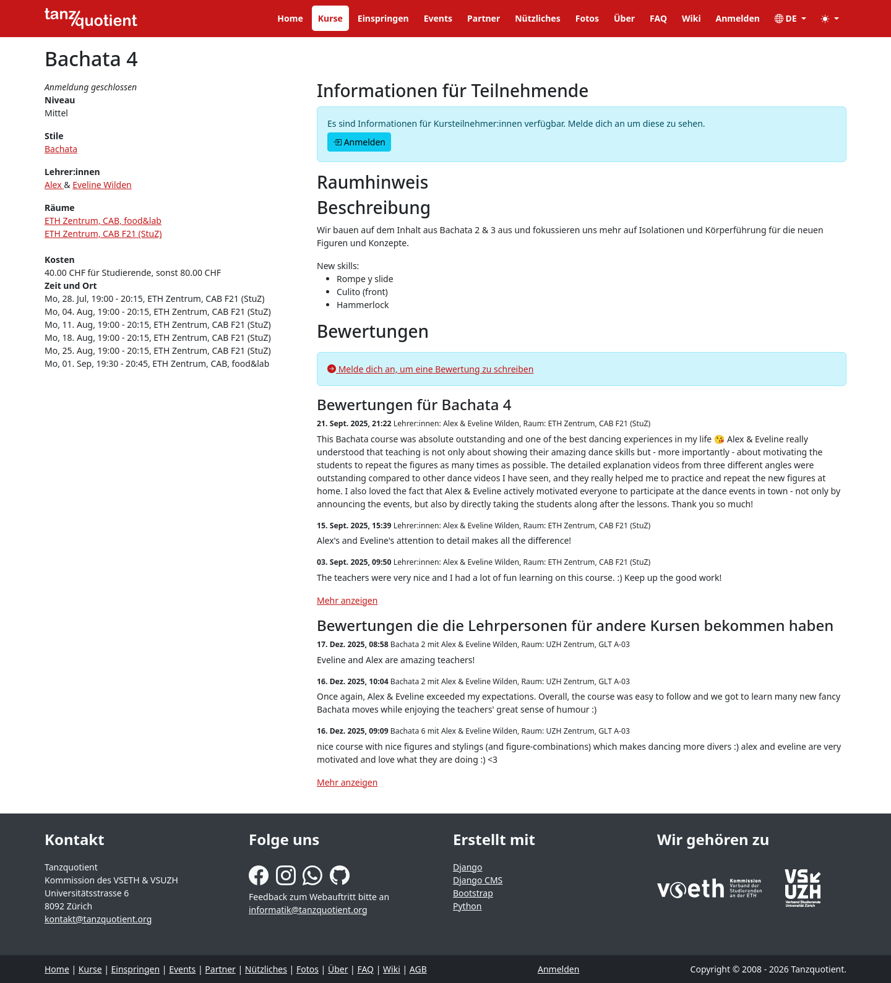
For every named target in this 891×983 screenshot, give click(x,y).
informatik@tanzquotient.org (308, 910)
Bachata (61, 149)
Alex (54, 185)
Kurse (330, 18)
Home (290, 18)
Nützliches (538, 18)
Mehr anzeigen (347, 600)
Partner (483, 18)
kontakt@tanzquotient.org (98, 919)
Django (467, 867)
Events (438, 18)
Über (624, 18)
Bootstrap (473, 893)
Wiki (691, 18)
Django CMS (477, 880)
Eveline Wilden (102, 185)
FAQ (658, 18)
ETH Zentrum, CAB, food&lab (103, 220)
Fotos (587, 18)
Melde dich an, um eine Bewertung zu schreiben (430, 369)
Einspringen (383, 18)
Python (467, 906)
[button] (830, 18)
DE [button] (787, 18)
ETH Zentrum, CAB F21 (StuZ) (103, 233)
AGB (418, 969)
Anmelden (738, 18)
